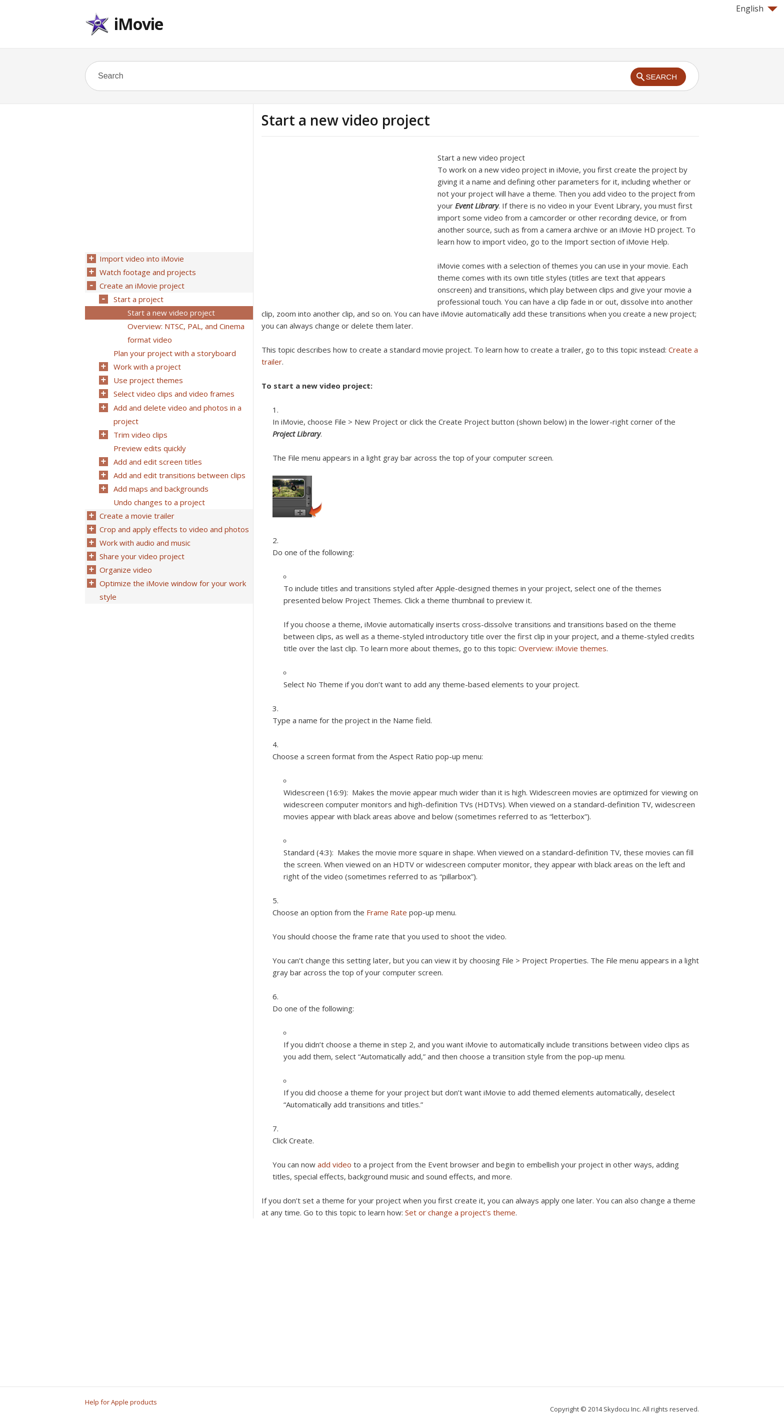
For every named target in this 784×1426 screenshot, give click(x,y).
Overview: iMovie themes (562, 648)
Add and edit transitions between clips (179, 467)
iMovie (138, 24)
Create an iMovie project (141, 285)
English (757, 8)
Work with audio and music (144, 532)
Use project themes (147, 376)
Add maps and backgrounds (160, 480)
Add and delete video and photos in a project (177, 408)
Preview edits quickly (149, 441)
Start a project (138, 298)
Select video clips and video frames (173, 389)
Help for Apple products (121, 1401)
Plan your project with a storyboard (174, 350)
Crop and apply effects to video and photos (173, 519)
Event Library (476, 206)
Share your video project (141, 545)
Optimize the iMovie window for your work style (172, 577)
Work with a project (146, 363)
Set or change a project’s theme (460, 1212)
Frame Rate (386, 912)
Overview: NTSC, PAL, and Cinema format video (185, 330)
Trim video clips (140, 428)
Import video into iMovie (141, 259)
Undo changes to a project (158, 493)
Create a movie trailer (136, 506)
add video (335, 1164)
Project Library (296, 434)
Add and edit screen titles (157, 454)
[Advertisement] (346, 222)
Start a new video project (170, 311)
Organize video (125, 558)
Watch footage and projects (147, 272)
